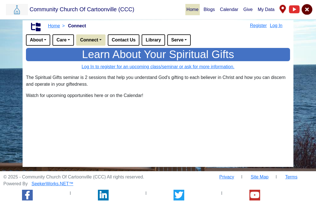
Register (258, 25)
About (36, 39)
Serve (177, 39)
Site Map (260, 177)
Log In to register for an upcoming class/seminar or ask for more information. (158, 66)
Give (248, 9)
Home (192, 9)
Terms (291, 177)
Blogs (209, 9)
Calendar (229, 9)
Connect (89, 39)
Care (61, 39)
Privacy (226, 177)
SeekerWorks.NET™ (52, 183)
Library (153, 39)
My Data (266, 9)
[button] (95, 9)
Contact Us (123, 39)
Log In (276, 25)
